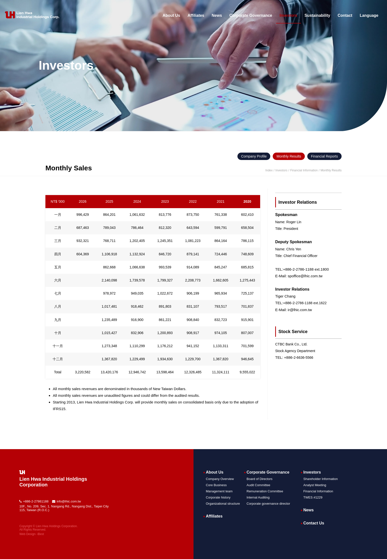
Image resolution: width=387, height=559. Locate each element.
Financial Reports (324, 156)
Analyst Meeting (314, 485)
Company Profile (254, 156)
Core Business (216, 485)
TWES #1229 (312, 497)
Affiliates (196, 15)
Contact (345, 15)
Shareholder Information (320, 479)
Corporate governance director (268, 503)
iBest (40, 534)
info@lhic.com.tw (69, 501)
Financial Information (318, 491)
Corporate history (218, 497)
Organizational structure (223, 503)
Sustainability (317, 15)
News (217, 15)
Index (268, 170)
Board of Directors (259, 479)
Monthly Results (288, 156)
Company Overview (220, 479)
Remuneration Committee (265, 491)
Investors (288, 15)
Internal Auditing (258, 497)
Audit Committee (258, 485)
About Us (171, 15)
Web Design (27, 534)
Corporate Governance (250, 15)
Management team (219, 491)
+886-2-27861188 (35, 501)
